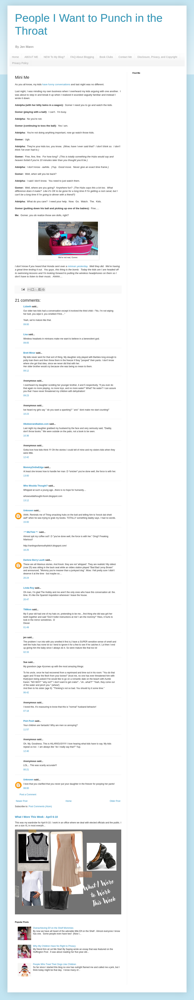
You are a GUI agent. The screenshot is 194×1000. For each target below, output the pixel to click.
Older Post (115, 801)
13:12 (26, 500)
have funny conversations (56, 84)
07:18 (26, 711)
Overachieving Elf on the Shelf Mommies (53, 928)
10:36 (26, 435)
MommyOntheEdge (33, 467)
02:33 (26, 652)
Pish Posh (28, 721)
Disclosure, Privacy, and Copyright (157, 56)
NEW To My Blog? (54, 56)
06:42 (26, 692)
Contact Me (125, 56)
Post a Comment (28, 794)
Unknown (28, 510)
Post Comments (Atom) (40, 806)
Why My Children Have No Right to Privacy (54, 946)
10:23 (26, 414)
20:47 (26, 599)
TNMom (27, 609)
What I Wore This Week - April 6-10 (36, 816)
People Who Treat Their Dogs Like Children (54, 964)
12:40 (26, 751)
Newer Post (21, 801)
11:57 (26, 729)
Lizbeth (27, 306)
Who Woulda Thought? (35, 485)
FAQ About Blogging (82, 56)
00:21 (26, 769)
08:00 (26, 788)
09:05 (26, 343)
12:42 (26, 457)
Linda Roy (28, 588)
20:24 (26, 578)
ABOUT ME (31, 56)
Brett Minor (29, 353)
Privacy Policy (20, 63)
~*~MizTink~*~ (30, 532)
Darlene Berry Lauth (34, 560)
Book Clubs (106, 56)
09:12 (26, 370)
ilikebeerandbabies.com (36, 424)
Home (15, 56)
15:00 (26, 522)
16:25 (26, 550)
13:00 (26, 475)
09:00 (26, 324)
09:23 (26, 395)
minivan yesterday (77, 266)
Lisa (25, 334)
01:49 (26, 627)
